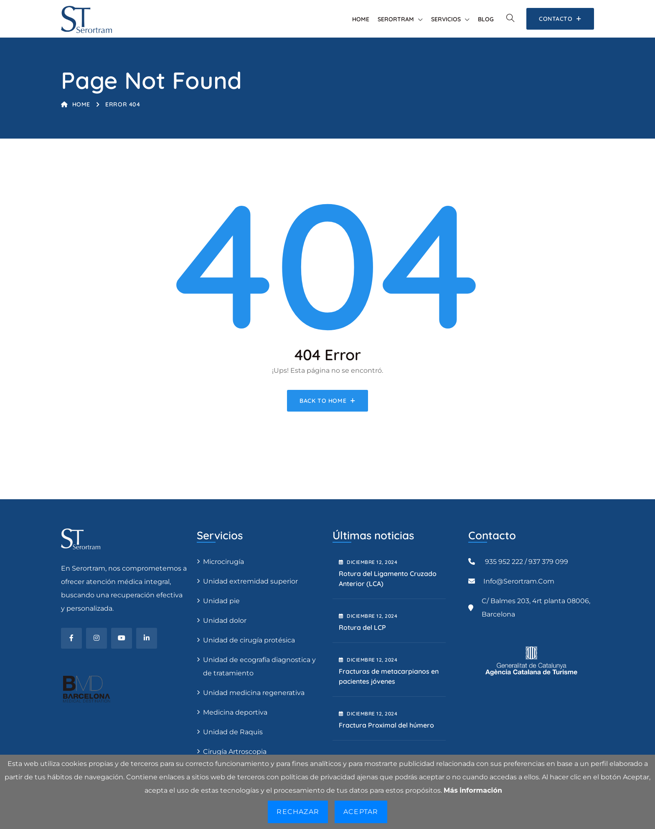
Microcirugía (223, 562)
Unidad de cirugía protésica (249, 640)
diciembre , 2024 (368, 562)
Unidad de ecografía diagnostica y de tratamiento (259, 666)
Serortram (396, 19)
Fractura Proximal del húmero (386, 725)
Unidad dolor (224, 620)
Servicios (446, 19)
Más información (473, 790)
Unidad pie (221, 601)
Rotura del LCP (362, 627)
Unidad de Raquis (233, 732)
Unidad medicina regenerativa (254, 693)
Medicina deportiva (235, 712)
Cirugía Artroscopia (235, 752)
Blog (486, 19)
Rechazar (298, 812)
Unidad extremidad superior (250, 581)
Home (360, 19)
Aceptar (360, 812)
